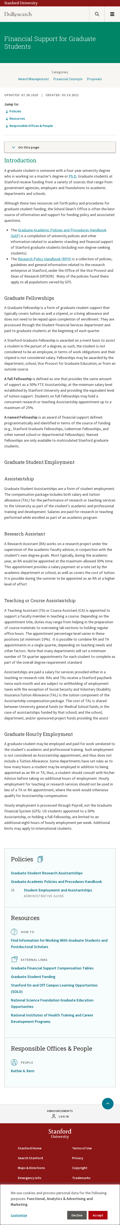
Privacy (77, 1158)
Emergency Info (29, 1178)
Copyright (79, 1168)
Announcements (60, 1111)
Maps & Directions (31, 1168)
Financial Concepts (68, 79)
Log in (64, 1116)
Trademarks (81, 1178)
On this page (25, 147)
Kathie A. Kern (22, 1070)
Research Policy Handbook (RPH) (44, 258)
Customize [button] (19, 1215)
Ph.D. (73, 176)
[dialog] (60, 1204)
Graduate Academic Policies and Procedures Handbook (56, 881)
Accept (98, 1215)
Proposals (94, 79)
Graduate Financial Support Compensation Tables (52, 968)
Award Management (33, 79)
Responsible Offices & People (31, 126)
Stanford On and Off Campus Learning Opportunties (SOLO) (54, 988)
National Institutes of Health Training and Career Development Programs (52, 1018)
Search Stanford (30, 1158)
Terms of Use (82, 1148)
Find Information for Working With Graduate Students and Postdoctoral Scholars (59, 943)
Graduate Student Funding (33, 976)
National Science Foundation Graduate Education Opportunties (52, 1003)
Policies (15, 111)
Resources (17, 118)
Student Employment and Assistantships (58, 890)
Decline (76, 1215)
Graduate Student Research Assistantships (47, 873)
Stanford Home (29, 1148)
